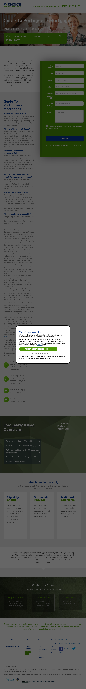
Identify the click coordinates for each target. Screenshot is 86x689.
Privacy (39, 345)
